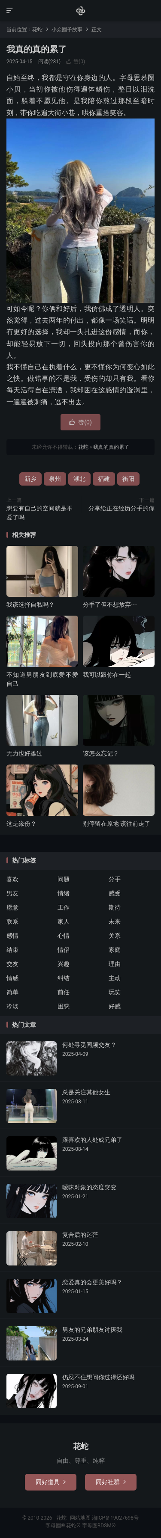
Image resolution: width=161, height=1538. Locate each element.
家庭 (115, 949)
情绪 (64, 893)
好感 (115, 1006)
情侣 (64, 949)
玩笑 (115, 992)
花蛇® (74, 1526)
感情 (12, 935)
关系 (115, 935)
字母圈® (56, 1526)
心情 (64, 935)
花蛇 (81, 11)
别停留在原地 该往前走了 (116, 823)
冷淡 (12, 1006)
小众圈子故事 (67, 30)
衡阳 (128, 478)
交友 (12, 963)
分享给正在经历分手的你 (121, 508)
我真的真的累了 (36, 49)
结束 (12, 949)
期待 (115, 907)
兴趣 (64, 963)
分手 (115, 879)
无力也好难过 (24, 753)
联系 (12, 921)
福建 (104, 478)
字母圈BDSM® (98, 1526)
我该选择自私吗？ (30, 604)
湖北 (79, 478)
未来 (115, 921)
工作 (64, 907)
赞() (75, 62)
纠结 (64, 978)
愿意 (12, 907)
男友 (12, 893)
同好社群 (111, 1482)
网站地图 (80, 1518)
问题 (64, 879)
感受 (115, 893)
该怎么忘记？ (101, 753)
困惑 (64, 1006)
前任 (64, 992)
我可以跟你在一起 (107, 674)
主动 (115, 978)
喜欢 (12, 879)
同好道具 (51, 1482)
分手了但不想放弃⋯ (110, 604)
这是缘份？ (21, 823)
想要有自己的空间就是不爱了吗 (39, 513)
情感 (12, 978)
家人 (64, 921)
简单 (12, 992)
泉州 (55, 478)
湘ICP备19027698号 (115, 1518)
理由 (115, 963)
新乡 (30, 478)
